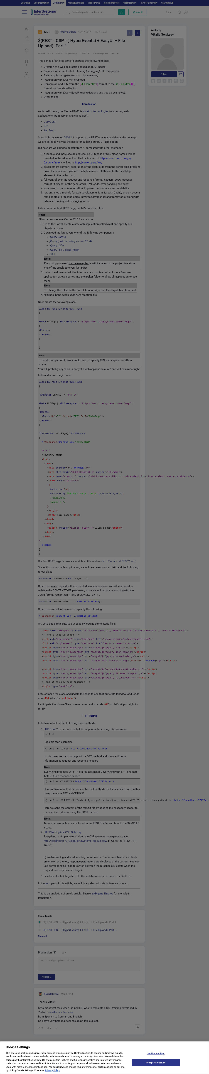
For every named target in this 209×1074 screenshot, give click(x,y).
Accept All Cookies (156, 1062)
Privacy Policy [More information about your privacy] (52, 1070)
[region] (104, 1057)
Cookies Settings (155, 1053)
